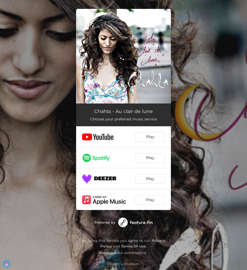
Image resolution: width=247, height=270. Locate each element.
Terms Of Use (133, 246)
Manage (106, 252)
